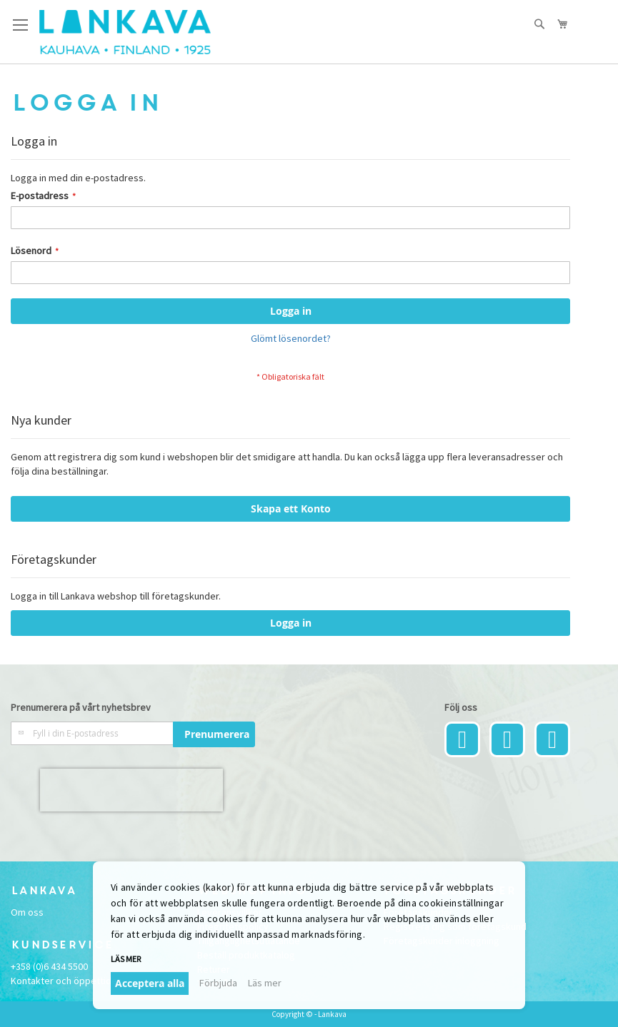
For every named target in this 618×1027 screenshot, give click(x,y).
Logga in (291, 622)
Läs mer (126, 958)
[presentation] (131, 790)
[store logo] (125, 32)
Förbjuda (218, 982)
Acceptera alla (149, 983)
